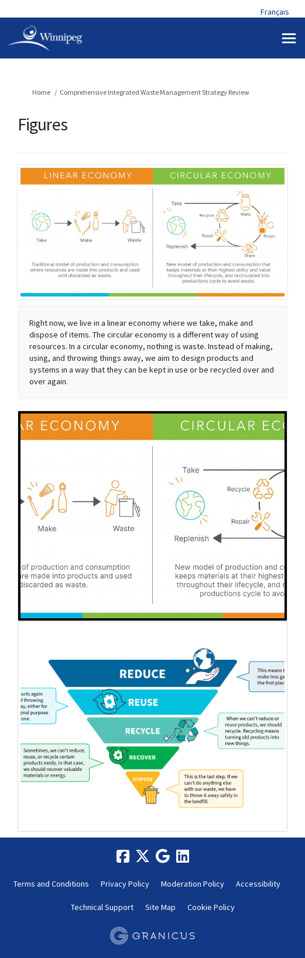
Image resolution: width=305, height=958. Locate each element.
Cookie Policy (211, 907)
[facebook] (123, 857)
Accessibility (258, 883)
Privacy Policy (125, 883)
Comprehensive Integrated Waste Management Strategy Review (154, 92)
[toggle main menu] (289, 38)
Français (275, 11)
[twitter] (143, 857)
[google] (163, 857)
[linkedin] (183, 857)
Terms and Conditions (51, 883)
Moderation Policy (192, 883)
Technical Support (102, 907)
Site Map (160, 907)
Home (41, 92)
